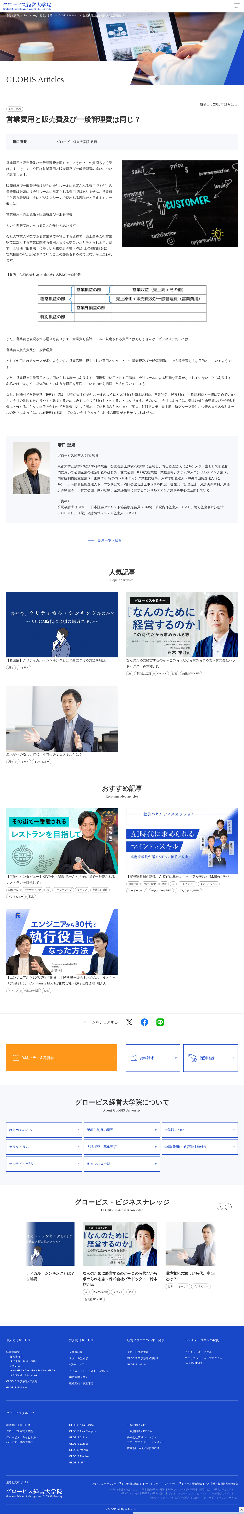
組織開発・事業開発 (81, 1383)
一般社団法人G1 (137, 1425)
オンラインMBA (44, 1164)
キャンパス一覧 (122, 1164)
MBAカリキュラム (224, 1489)
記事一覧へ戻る (104, 540)
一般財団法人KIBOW (139, 1431)
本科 (33, 1361)
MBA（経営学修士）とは (124, 1489)
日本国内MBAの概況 (153, 1489)
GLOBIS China (78, 1437)
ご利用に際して (133, 1483)
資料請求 (151, 1058)
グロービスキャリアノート (221, 1497)
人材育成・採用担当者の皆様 (222, 1483)
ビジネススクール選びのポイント (215, 1493)
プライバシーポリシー (106, 1483)
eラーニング (76, 1364)
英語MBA (15, 1366)
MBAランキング (129, 1493)
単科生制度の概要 (122, 1130)
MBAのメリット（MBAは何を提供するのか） (175, 1497)
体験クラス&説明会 (60, 1058)
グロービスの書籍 (138, 1352)
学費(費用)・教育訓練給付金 (200, 1147)
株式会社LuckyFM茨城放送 (143, 1448)
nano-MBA (16, 1370)
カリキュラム (44, 1147)
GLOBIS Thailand (79, 1456)
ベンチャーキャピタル (198, 1352)
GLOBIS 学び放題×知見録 (21, 1381)
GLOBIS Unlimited (17, 1387)
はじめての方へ (44, 1130)
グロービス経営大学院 (19, 1431)
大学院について (200, 1130)
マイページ (172, 1483)
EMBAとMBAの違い (153, 1493)
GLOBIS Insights (137, 1364)
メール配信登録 (193, 1483)
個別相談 (209, 1058)
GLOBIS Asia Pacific (81, 1425)
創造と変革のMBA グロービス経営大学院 (29, 15)
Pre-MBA (30, 1370)
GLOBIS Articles (68, 15)
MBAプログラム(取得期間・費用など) (189, 1489)
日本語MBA (16, 1356)
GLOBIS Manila (78, 1449)
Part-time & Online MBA (23, 1375)
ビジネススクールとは (180, 1493)
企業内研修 (76, 1352)
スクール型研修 (78, 1358)
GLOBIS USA (77, 1462)
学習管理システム (80, 1377)
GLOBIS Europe (79, 1443)
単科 (25, 1361)
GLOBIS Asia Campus (82, 1431)
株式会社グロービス (18, 1425)
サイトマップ (152, 1483)
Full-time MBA (45, 1370)
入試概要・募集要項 (122, 1147)
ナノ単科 (15, 1361)
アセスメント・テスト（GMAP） (89, 1370)
